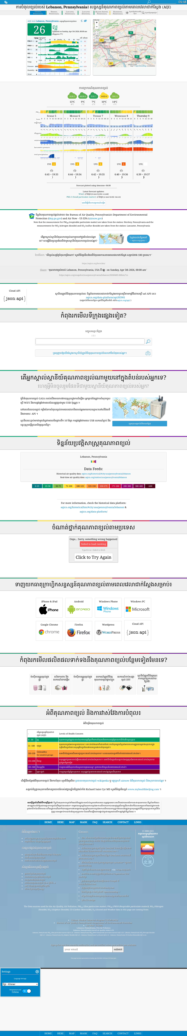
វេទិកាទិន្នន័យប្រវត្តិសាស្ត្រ (34, 1000)
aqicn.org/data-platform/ (93, 511)
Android (79, 644)
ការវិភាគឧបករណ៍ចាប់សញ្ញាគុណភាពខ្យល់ (41, 972)
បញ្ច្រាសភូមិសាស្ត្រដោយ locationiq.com (97, 999)
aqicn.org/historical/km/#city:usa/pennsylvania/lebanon (92, 507)
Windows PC (138, 644)
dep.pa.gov (55, 218)
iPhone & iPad (49, 644)
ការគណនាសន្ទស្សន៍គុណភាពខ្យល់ (38, 988)
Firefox (79, 667)
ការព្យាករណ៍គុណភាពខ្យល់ (35, 991)
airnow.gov (95, 218)
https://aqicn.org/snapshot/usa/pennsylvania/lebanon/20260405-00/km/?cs (93, 275)
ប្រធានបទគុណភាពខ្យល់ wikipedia (92, 892)
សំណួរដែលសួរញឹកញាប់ (35, 979)
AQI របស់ (42, 21)
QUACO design (88, 1011)
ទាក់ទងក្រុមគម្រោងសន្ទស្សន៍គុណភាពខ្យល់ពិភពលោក (45, 950)
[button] (110, 65)
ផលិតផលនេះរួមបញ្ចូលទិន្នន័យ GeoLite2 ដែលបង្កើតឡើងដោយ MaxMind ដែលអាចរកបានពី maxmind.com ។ (105, 961)
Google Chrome (49, 667)
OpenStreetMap (140, 66)
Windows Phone (108, 644)
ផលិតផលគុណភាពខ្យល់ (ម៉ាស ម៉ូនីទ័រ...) (40, 994)
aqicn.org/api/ (123, 300)
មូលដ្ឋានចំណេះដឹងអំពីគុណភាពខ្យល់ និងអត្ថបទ (43, 966)
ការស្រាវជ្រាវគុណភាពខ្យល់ (36, 959)
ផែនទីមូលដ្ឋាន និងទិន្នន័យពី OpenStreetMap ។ (100, 1003)
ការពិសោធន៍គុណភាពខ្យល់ (35, 969)
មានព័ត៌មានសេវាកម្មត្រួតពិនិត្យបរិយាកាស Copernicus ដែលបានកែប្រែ (104, 987)
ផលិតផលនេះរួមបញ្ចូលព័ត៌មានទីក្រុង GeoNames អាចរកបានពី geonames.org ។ (105, 968)
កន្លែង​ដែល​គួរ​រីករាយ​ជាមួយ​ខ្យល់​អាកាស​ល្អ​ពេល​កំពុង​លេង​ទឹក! (105, 1007)
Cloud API (138, 667)
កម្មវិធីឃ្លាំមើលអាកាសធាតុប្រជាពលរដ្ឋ (96, 981)
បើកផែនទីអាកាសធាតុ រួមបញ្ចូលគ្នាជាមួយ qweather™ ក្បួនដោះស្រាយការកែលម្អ (105, 975)
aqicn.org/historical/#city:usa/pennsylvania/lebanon (106, 473)
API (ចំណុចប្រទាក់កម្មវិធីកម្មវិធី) (37, 997)
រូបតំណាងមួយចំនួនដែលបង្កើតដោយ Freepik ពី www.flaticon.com (99, 994)
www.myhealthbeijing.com (143, 900)
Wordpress (108, 667)
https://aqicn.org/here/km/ (93, 263)
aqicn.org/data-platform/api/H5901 (105, 297)
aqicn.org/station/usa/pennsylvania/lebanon (106, 477)
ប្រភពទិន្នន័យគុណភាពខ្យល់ (35, 985)
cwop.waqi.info (123, 981)
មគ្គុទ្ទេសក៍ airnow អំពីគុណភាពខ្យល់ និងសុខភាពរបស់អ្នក (138, 892)
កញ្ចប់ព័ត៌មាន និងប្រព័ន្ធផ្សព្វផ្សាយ (37, 953)
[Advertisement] (93, 536)
